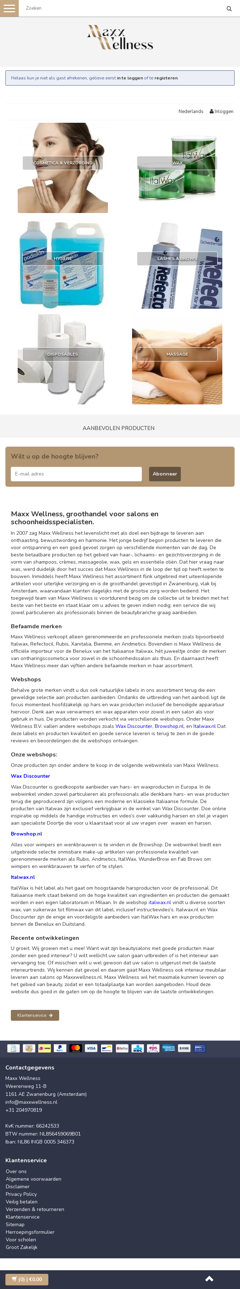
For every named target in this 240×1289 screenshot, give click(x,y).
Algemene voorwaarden (33, 1179)
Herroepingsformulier (30, 1232)
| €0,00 (27, 1279)
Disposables (62, 354)
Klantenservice (35, 1015)
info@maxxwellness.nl (31, 1102)
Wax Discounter (133, 726)
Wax (177, 163)
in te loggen (130, 78)
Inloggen (222, 111)
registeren (166, 78)
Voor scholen (21, 1239)
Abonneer (165, 473)
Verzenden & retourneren (35, 1209)
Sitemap (15, 1224)
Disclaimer (18, 1186)
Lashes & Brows (177, 258)
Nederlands (191, 111)
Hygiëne (63, 258)
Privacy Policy (21, 1194)
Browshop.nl (169, 726)
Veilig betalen (22, 1201)
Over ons (16, 1171)
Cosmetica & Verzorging (62, 163)
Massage (177, 354)
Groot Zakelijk (22, 1247)
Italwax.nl (204, 726)
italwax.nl (160, 902)
